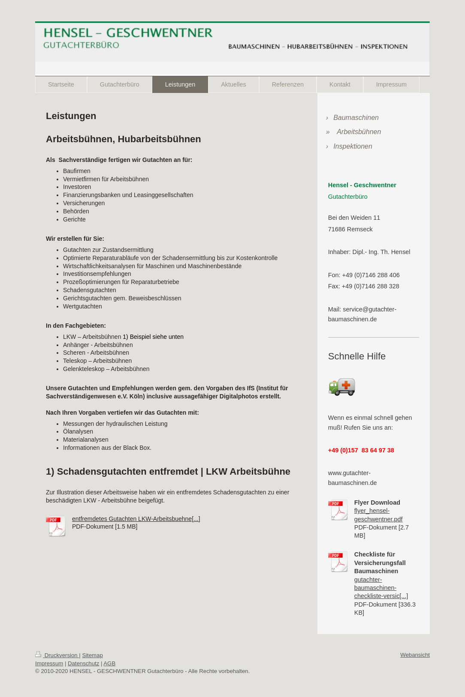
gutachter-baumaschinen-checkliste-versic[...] (381, 588)
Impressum (49, 663)
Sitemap (92, 655)
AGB (109, 663)
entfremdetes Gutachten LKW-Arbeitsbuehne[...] (136, 518)
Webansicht (415, 655)
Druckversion (57, 655)
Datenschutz (83, 663)
